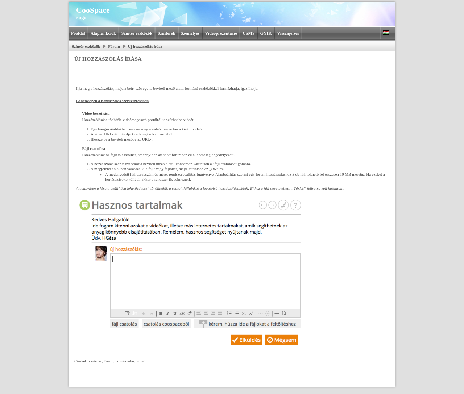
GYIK (266, 33)
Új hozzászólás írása (145, 46)
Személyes (190, 33)
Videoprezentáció (221, 33)
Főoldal (78, 33)
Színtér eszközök (136, 33)
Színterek (166, 33)
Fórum (114, 46)
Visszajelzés (288, 33)
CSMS (248, 33)
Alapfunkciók (103, 33)
